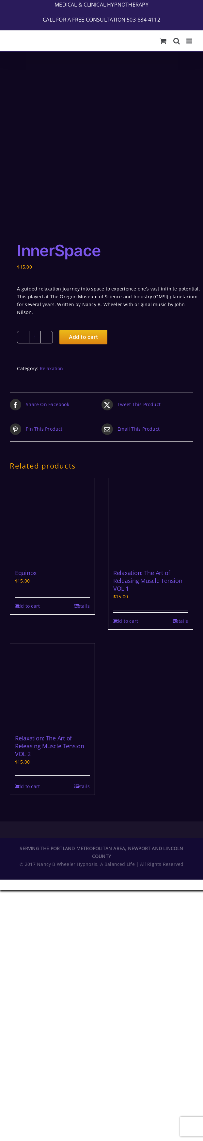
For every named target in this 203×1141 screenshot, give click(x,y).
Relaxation (51, 213)
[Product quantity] (35, 182)
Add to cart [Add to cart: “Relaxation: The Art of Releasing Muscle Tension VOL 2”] (27, 631)
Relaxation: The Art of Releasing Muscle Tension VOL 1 (147, 425)
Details (82, 450)
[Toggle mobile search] (176, 41)
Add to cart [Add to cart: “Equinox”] (27, 450)
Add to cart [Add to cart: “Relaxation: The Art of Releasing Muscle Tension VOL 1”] (125, 465)
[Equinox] (52, 364)
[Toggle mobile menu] (189, 41)
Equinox (26, 417)
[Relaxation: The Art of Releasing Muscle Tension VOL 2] (52, 530)
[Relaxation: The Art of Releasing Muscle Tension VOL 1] (150, 364)
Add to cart (83, 181)
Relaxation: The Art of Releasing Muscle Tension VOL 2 (49, 590)
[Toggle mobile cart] (163, 41)
